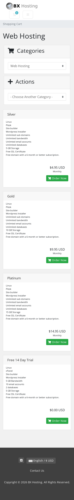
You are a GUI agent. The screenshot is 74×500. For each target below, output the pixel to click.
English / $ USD (41, 460)
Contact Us (37, 470)
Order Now (57, 178)
